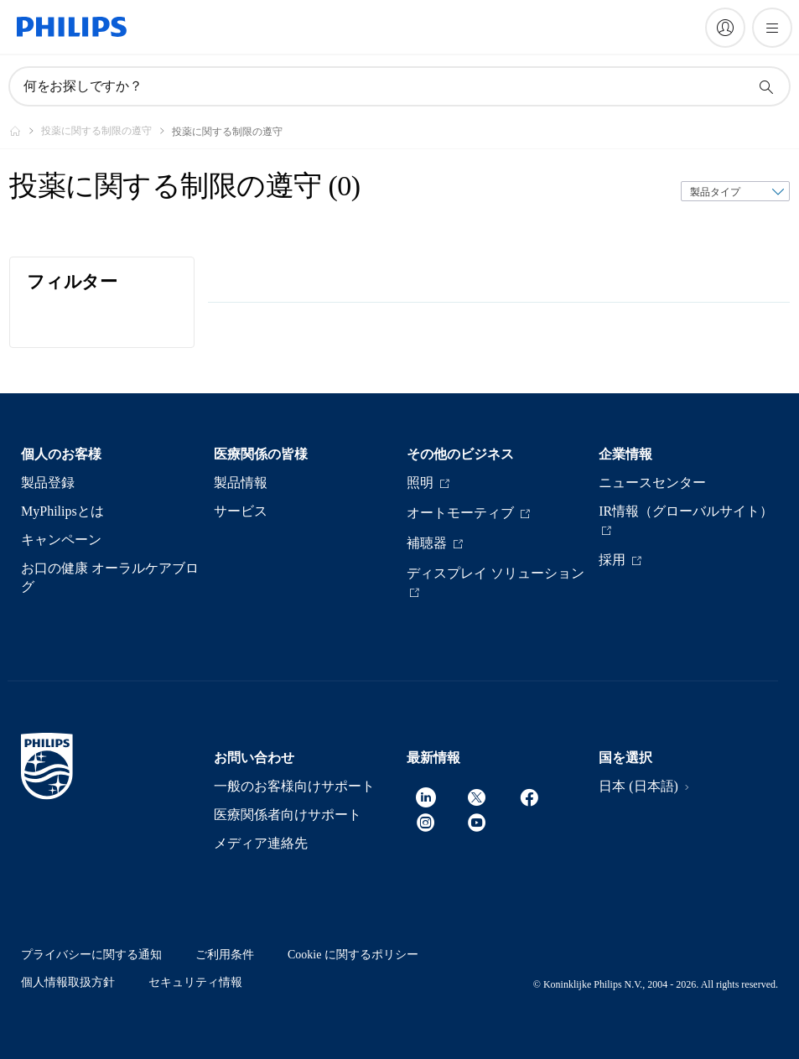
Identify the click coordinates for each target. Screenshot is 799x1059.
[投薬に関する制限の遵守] (106, 131)
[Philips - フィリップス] (25, 131)
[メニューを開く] (772, 28)
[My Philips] (725, 28)
